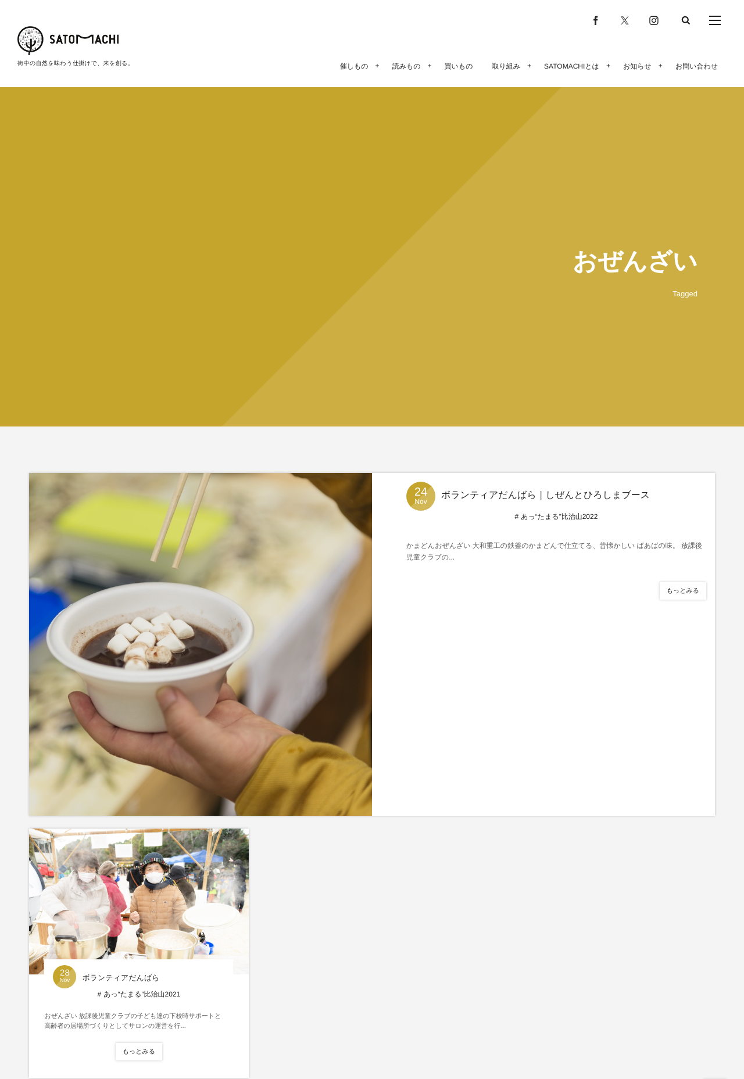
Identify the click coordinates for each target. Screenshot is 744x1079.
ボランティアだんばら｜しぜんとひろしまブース (545, 495)
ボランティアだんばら (120, 977)
